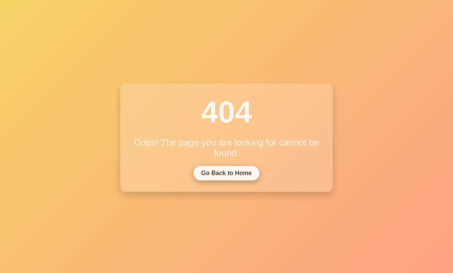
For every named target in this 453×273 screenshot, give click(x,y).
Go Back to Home (226, 174)
